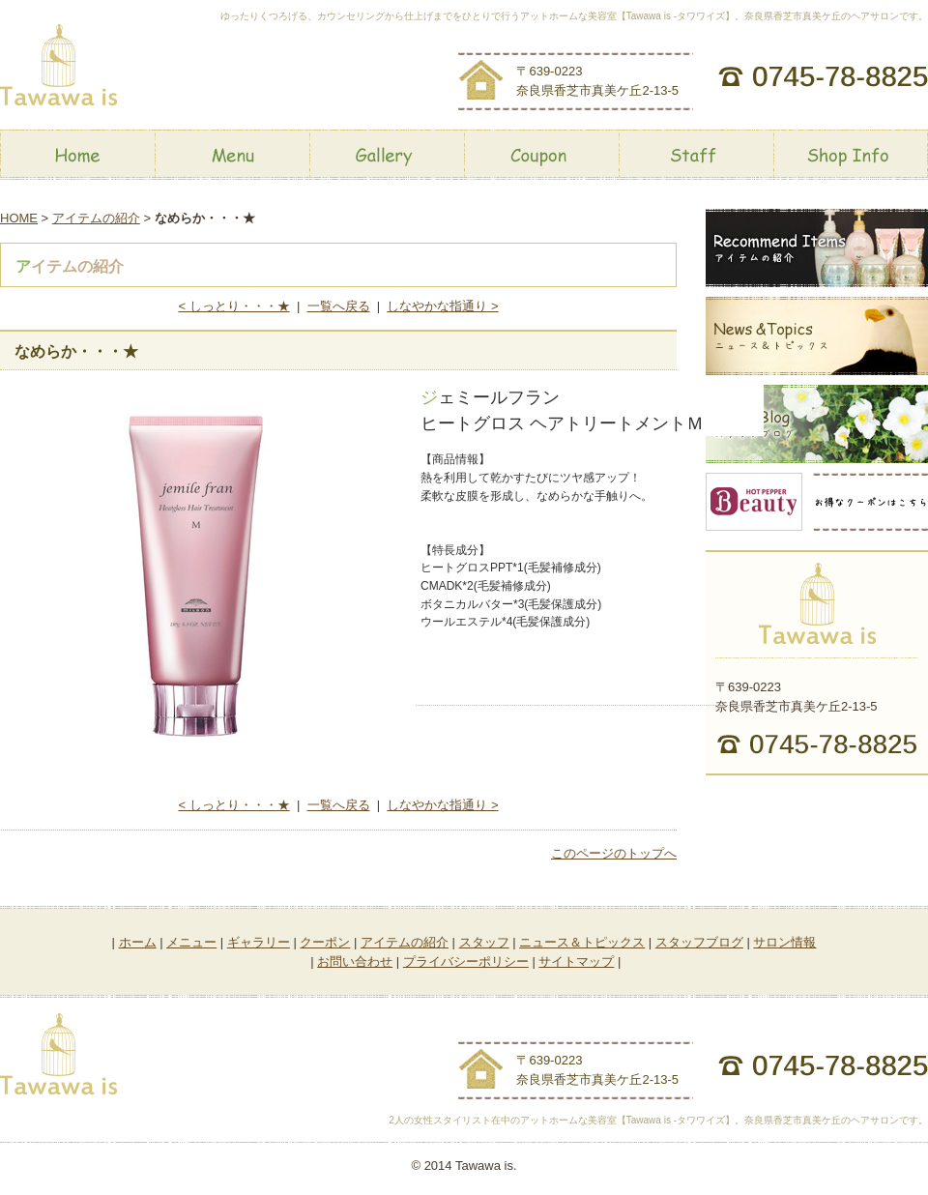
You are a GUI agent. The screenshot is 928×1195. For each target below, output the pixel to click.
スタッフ (484, 942)
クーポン (325, 942)
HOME (19, 218)
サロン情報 (784, 942)
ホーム (138, 942)
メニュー (191, 942)
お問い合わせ (354, 961)
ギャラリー (258, 942)
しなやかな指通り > (442, 306)
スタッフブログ (699, 942)
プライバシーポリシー (466, 961)
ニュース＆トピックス (582, 942)
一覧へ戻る (338, 306)
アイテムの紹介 (96, 218)
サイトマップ (576, 961)
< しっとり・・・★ (233, 306)
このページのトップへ (614, 853)
